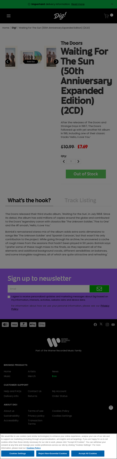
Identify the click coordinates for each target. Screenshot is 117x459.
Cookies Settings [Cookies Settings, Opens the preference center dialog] (17, 454)
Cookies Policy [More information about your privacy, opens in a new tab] (34, 448)
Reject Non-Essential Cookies (53, 454)
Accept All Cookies (88, 454)
